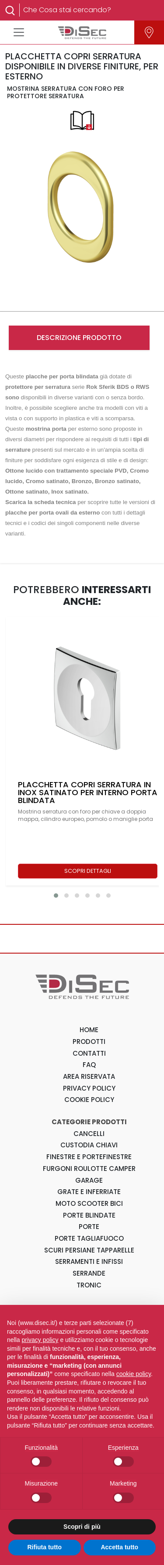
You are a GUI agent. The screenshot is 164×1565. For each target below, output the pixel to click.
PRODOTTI (89, 1041)
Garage (89, 1180)
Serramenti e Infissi (89, 1261)
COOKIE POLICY (89, 1099)
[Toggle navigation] (19, 32)
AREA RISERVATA (89, 1076)
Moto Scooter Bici (89, 1203)
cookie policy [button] (133, 1373)
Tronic (89, 1285)
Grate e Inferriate (89, 1191)
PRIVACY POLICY (89, 1088)
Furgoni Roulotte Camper (89, 1168)
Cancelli (89, 1133)
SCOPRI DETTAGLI (87, 871)
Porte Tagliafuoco (89, 1238)
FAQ (89, 1064)
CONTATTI (89, 1053)
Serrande (89, 1273)
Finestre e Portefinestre (89, 1156)
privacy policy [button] (39, 1339)
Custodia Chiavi (89, 1145)
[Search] (87, 10)
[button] (56, 895)
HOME (89, 1029)
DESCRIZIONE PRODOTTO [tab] (79, 338)
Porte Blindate (89, 1215)
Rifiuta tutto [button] (44, 1547)
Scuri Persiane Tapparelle (89, 1250)
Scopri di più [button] (82, 1526)
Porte (89, 1226)
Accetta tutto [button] (119, 1547)
